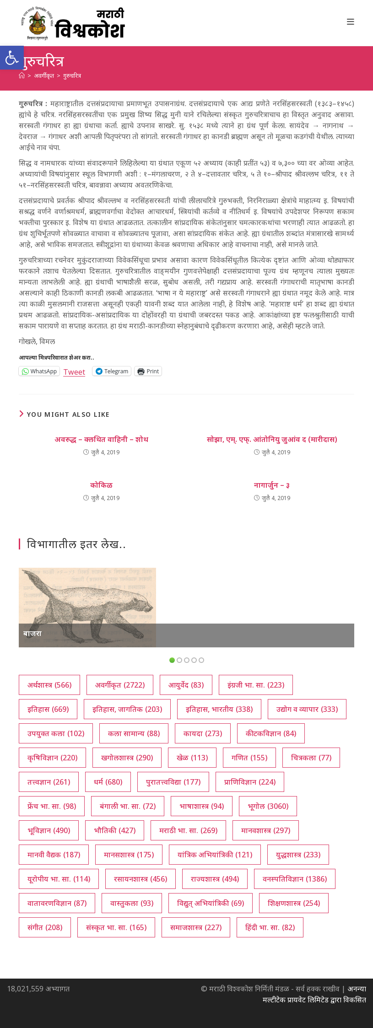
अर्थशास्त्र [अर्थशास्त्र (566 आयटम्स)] (49, 684)
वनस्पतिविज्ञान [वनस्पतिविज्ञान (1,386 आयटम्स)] (295, 878)
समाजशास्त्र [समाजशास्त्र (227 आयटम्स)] (196, 927)
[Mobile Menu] (351, 21)
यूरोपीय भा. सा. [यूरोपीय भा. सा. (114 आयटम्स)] (58, 878)
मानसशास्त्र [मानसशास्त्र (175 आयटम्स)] (129, 854)
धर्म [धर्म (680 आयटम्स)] (108, 781)
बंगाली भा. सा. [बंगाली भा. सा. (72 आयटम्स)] (128, 806)
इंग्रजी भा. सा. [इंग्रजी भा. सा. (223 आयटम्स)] (255, 684)
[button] (12, 58)
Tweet (74, 371)
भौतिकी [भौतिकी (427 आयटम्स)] (114, 830)
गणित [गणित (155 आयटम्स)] (249, 757)
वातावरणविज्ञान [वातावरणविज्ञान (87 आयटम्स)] (56, 903)
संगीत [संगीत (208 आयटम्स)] (44, 927)
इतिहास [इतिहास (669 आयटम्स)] (48, 709)
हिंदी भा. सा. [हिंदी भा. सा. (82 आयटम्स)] (270, 927)
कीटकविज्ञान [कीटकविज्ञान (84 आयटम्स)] (271, 733)
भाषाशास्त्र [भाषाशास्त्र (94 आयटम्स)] (201, 806)
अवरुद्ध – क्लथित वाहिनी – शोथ (101, 439)
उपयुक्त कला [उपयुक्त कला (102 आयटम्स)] (55, 733)
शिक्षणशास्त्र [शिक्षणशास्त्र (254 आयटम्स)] (294, 903)
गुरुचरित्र (72, 75)
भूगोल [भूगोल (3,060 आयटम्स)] (268, 806)
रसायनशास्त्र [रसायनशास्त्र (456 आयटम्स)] (140, 878)
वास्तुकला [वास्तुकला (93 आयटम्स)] (131, 903)
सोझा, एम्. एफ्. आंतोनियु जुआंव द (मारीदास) (272, 439)
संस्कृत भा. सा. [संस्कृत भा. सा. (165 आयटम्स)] (116, 927)
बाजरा (32, 633)
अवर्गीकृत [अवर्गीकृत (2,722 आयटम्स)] (120, 684)
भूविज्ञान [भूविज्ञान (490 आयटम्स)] (48, 830)
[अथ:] (22, 75)
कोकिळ (101, 485)
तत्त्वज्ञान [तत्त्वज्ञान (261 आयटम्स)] (48, 781)
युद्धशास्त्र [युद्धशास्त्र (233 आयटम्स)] (298, 854)
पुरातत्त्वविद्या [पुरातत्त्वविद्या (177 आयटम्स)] (173, 781)
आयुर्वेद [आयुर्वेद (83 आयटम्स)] (186, 684)
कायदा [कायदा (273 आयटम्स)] (203, 733)
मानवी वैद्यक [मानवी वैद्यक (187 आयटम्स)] (53, 854)
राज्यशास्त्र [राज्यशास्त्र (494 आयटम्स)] (215, 878)
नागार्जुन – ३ (272, 485)
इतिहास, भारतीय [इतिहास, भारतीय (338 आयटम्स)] (219, 709)
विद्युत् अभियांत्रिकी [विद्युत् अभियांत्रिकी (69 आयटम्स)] (210, 903)
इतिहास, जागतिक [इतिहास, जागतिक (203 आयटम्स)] (127, 709)
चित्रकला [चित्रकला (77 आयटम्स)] (311, 757)
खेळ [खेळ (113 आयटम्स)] (192, 757)
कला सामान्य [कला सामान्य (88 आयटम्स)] (134, 733)
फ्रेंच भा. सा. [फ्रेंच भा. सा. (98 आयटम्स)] (51, 806)
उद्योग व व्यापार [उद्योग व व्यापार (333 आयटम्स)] (307, 709)
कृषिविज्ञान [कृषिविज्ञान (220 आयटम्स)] (52, 757)
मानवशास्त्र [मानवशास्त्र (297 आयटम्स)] (265, 830)
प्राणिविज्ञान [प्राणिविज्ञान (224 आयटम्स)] (250, 781)
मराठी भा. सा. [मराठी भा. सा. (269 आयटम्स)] (188, 830)
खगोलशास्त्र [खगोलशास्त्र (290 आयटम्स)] (127, 757)
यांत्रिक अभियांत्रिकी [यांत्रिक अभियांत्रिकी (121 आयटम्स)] (215, 854)
